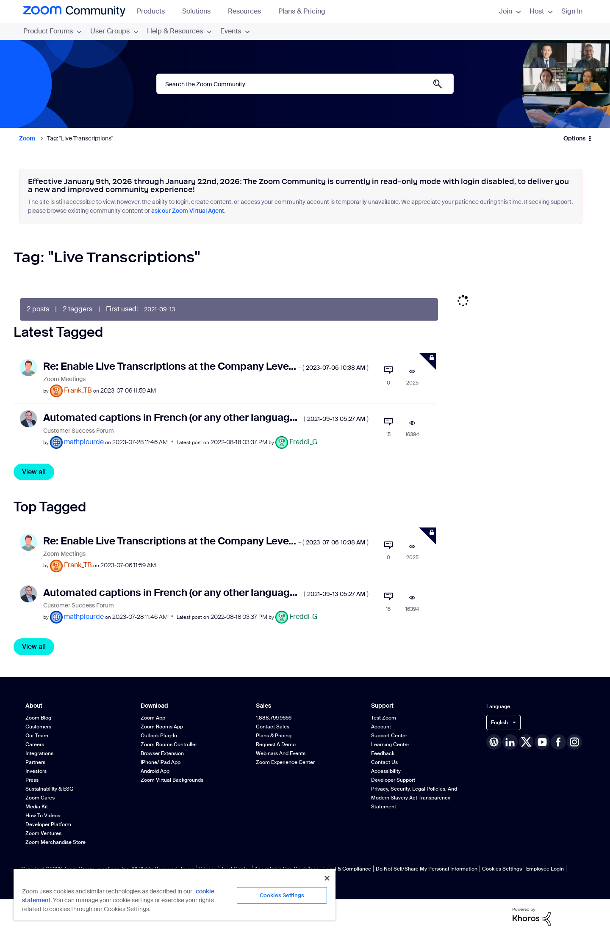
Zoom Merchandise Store (55, 842)
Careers (34, 744)
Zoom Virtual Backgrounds (172, 780)
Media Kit (36, 806)
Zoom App (153, 717)
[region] (175, 894)
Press (32, 780)
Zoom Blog (38, 717)
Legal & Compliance (347, 868)
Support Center (389, 735)
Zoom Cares (40, 797)
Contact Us (384, 762)
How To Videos (42, 815)
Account (381, 726)
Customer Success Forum (78, 430)
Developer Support (393, 780)
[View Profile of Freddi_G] (303, 442)
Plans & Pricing (301, 11)
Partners (35, 762)
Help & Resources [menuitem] (179, 31)
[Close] (327, 878)
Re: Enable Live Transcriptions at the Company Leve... (206, 366)
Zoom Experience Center (285, 762)
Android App (155, 771)
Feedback (382, 753)
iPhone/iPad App (160, 762)
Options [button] (574, 138)
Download (154, 705)
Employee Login (545, 868)
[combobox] (305, 84)
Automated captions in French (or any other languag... (206, 417)
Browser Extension (162, 753)
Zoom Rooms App (162, 726)
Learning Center (390, 744)
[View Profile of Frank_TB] (78, 390)
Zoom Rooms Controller (169, 744)
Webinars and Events (280, 753)
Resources (248, 11)
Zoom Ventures (43, 833)
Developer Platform (48, 824)
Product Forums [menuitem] (52, 31)
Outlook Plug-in (159, 735)
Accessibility (386, 771)
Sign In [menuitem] (571, 11)
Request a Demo (276, 744)
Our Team (36, 735)
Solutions (200, 11)
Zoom (27, 138)
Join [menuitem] (510, 11)
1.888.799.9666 (273, 717)
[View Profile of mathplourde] (84, 442)
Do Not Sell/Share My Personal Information (426, 868)
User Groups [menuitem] (114, 31)
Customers (38, 726)
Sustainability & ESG (49, 789)
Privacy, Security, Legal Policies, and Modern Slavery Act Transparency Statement (414, 798)
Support (382, 705)
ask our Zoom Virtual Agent (187, 210)
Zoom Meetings (64, 379)
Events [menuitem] (235, 31)
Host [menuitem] (541, 11)
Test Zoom (383, 717)
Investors (36, 771)
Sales (263, 705)
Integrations (39, 753)
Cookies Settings (502, 868)
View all (34, 471)
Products (155, 11)
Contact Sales (272, 726)
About (33, 705)
